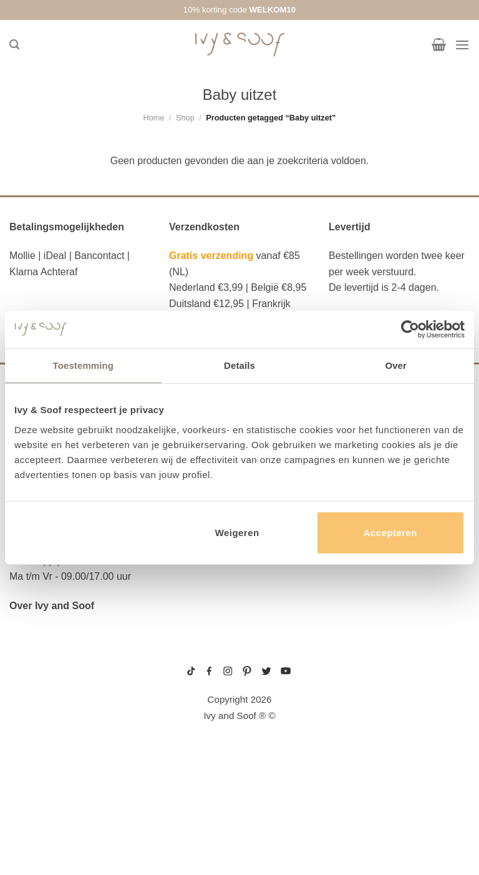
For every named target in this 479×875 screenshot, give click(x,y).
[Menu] (462, 44)
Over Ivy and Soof (51, 605)
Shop (185, 117)
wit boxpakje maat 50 (354, 710)
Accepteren (390, 532)
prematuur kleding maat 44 (361, 739)
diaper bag (37, 814)
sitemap (239, 653)
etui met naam (45, 833)
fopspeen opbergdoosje (74, 794)
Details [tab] (239, 365)
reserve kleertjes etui (70, 672)
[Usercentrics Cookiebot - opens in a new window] (410, 329)
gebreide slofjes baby (356, 749)
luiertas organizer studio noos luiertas (79, 752)
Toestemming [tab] (83, 365)
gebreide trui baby (351, 671)
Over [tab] (396, 365)
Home (153, 117)
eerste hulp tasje (56, 776)
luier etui (34, 690)
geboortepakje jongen (356, 680)
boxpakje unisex (348, 729)
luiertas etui (43, 710)
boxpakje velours (350, 720)
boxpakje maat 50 (349, 690)
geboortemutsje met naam (361, 700)
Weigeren (237, 532)
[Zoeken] (14, 44)
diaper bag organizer (66, 728)
